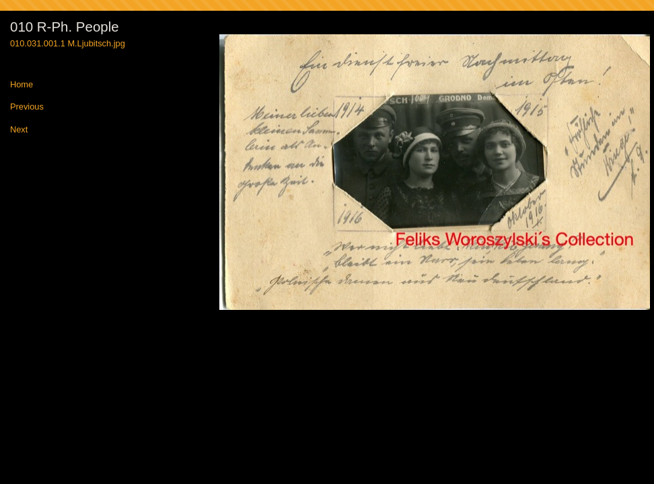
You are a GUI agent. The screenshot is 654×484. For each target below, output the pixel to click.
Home (21, 85)
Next (19, 130)
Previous (27, 107)
